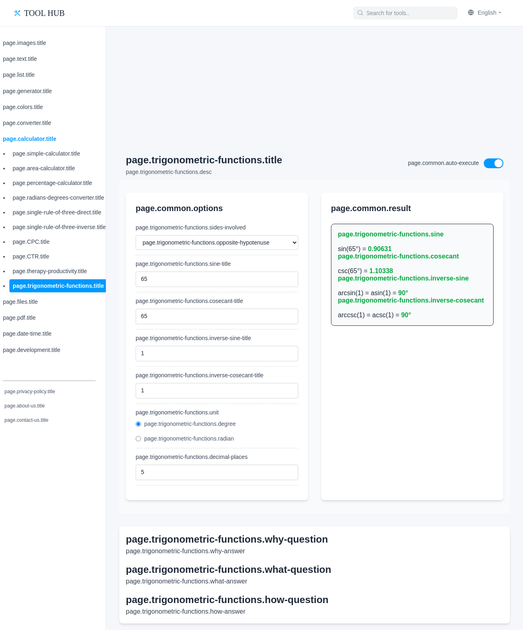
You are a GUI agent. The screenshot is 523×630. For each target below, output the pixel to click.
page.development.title (31, 350)
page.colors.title (23, 107)
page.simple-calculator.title (46, 153)
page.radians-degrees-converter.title (58, 197)
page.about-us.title (24, 406)
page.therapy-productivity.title (50, 271)
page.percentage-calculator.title (52, 183)
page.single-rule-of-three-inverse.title (59, 227)
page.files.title (20, 301)
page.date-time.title (27, 333)
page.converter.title (27, 123)
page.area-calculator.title (44, 168)
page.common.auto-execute (443, 163)
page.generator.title (27, 91)
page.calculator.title (29, 139)
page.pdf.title (19, 317)
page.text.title (20, 59)
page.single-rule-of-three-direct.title (57, 212)
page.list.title (19, 74)
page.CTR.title (31, 256)
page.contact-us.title (26, 420)
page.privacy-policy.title (29, 391)
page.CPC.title (31, 241)
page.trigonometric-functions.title (58, 286)
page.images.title (24, 43)
